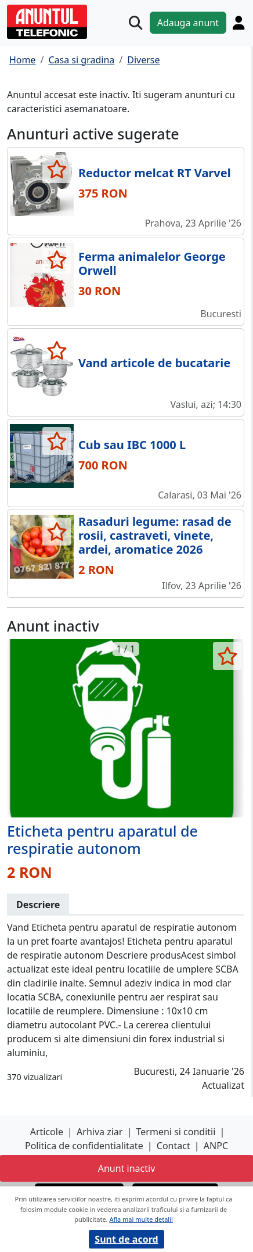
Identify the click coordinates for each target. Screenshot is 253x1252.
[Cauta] (135, 23)
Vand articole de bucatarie (154, 363)
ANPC (216, 1145)
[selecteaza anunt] (56, 169)
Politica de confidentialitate (84, 1145)
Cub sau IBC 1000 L (132, 445)
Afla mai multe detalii (140, 1219)
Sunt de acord (126, 1239)
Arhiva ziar (99, 1131)
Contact (173, 1145)
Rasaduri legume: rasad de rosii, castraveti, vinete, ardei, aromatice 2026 (155, 535)
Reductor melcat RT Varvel (154, 173)
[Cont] (238, 22)
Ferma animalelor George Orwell (152, 263)
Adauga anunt (188, 22)
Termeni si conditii (176, 1131)
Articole (46, 1131)
